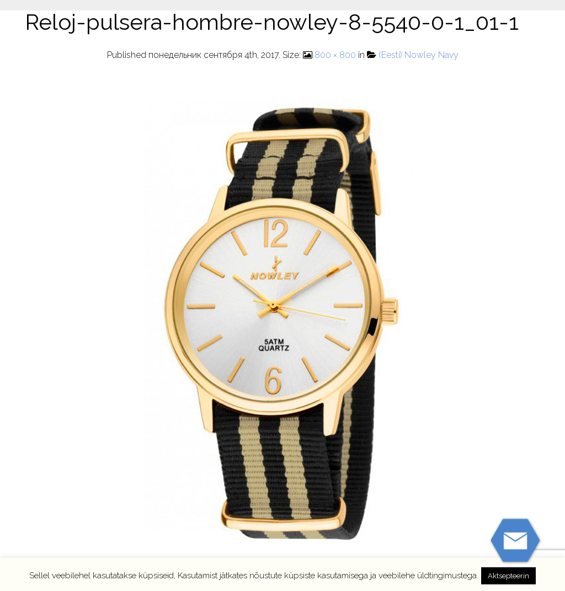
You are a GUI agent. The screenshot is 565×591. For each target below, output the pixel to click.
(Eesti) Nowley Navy (419, 55)
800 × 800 (335, 55)
